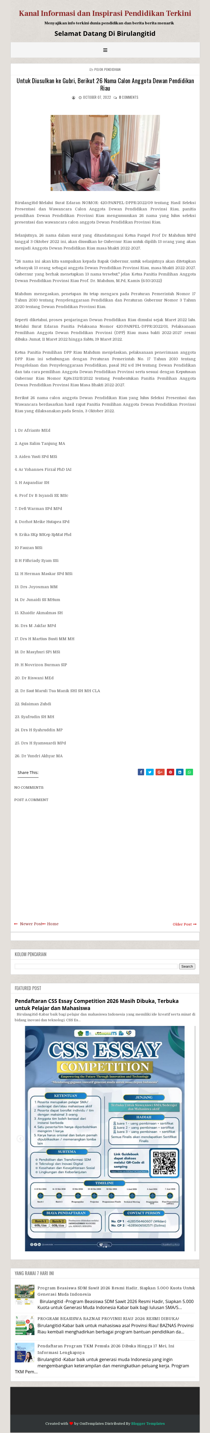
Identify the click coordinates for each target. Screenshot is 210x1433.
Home (53, 924)
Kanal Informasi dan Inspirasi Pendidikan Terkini (105, 13)
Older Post (182, 924)
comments (129, 97)
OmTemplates (92, 1424)
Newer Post (31, 924)
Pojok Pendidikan (107, 69)
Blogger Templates (148, 1424)
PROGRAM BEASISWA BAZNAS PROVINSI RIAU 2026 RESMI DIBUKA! (108, 1318)
